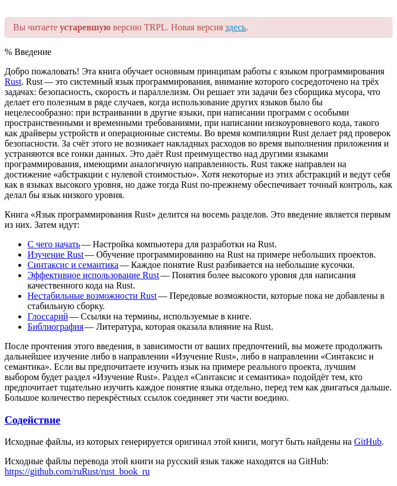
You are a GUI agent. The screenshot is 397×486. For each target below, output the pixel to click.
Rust (13, 81)
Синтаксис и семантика (72, 265)
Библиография (55, 326)
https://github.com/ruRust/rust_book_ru (77, 471)
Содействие (33, 420)
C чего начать (53, 244)
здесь (235, 27)
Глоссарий (47, 316)
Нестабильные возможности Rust (92, 296)
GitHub (368, 442)
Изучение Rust (55, 254)
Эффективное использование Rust (93, 275)
